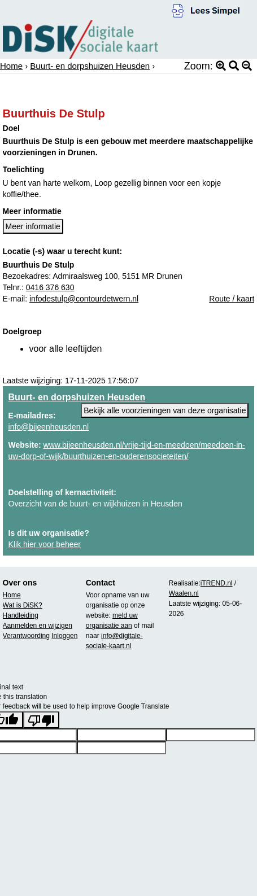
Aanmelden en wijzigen (37, 626)
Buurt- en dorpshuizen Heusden (90, 66)
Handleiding (20, 615)
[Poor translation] (41, 719)
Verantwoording (26, 636)
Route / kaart (231, 298)
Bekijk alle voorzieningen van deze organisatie (165, 410)
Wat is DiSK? (22, 605)
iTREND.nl (217, 583)
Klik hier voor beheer (44, 544)
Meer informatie (33, 226)
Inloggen (64, 636)
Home (11, 66)
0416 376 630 (50, 287)
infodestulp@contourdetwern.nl (83, 298)
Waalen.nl (184, 593)
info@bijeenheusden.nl (48, 426)
